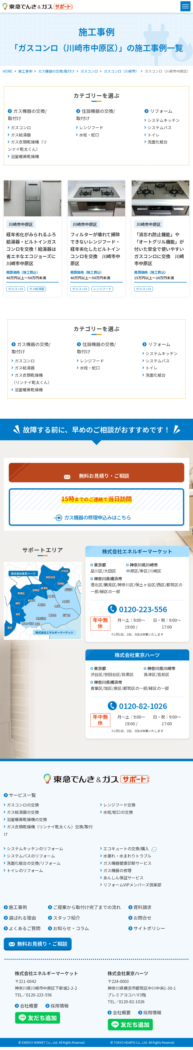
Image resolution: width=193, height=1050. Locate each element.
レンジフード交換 (119, 808)
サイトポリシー (149, 931)
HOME (8, 71)
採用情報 (60, 1008)
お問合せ (142, 920)
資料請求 (142, 910)
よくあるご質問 (24, 931)
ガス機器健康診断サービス (127, 866)
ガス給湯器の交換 (23, 815)
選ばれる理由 (22, 920)
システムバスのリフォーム (31, 859)
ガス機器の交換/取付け (56, 71)
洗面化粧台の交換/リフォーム (34, 866)
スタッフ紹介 (66, 920)
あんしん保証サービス (123, 881)
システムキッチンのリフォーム (35, 851)
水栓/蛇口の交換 (118, 815)
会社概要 (29, 1008)
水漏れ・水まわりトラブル (127, 859)
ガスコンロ (89, 71)
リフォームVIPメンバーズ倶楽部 (132, 888)
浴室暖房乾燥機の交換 (27, 822)
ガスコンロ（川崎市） (121, 71)
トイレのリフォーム (25, 873)
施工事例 (25, 71)
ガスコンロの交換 (23, 808)
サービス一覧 (22, 798)
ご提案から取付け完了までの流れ (87, 910)
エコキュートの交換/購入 (126, 851)
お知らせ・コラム (71, 931)
